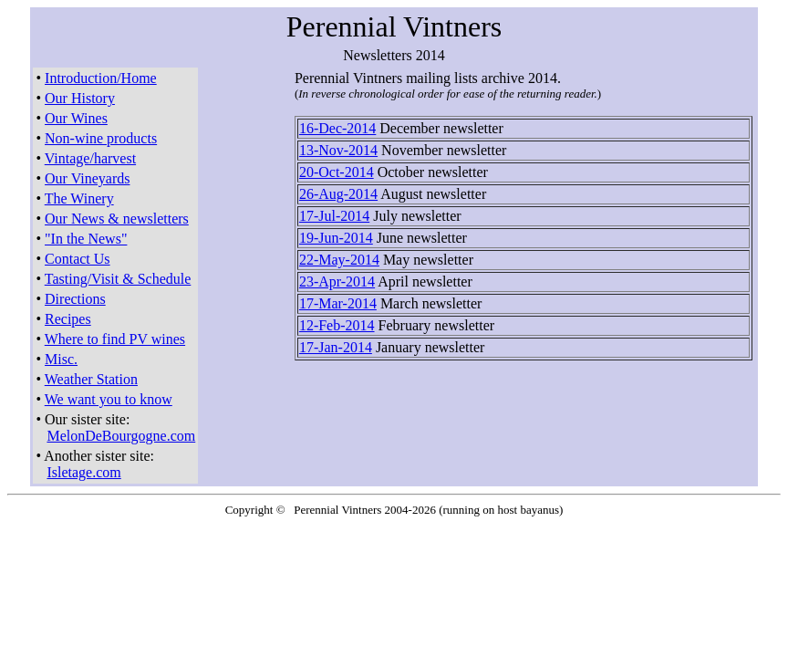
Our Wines (76, 118)
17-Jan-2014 (335, 347)
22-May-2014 (339, 259)
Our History (80, 98)
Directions (75, 299)
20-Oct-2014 (336, 172)
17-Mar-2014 (338, 303)
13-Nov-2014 (338, 150)
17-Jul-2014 (334, 216)
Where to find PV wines (115, 339)
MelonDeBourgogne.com (121, 435)
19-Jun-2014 (336, 237)
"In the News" (86, 238)
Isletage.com (83, 472)
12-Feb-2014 (337, 325)
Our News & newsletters (117, 218)
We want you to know (108, 399)
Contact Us (77, 258)
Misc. (61, 359)
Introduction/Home (101, 78)
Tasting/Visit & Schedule (118, 279)
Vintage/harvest (90, 158)
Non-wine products (101, 138)
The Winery (79, 198)
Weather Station (91, 379)
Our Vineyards (87, 178)
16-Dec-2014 (337, 128)
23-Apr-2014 (337, 281)
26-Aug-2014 (338, 194)
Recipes (68, 319)
